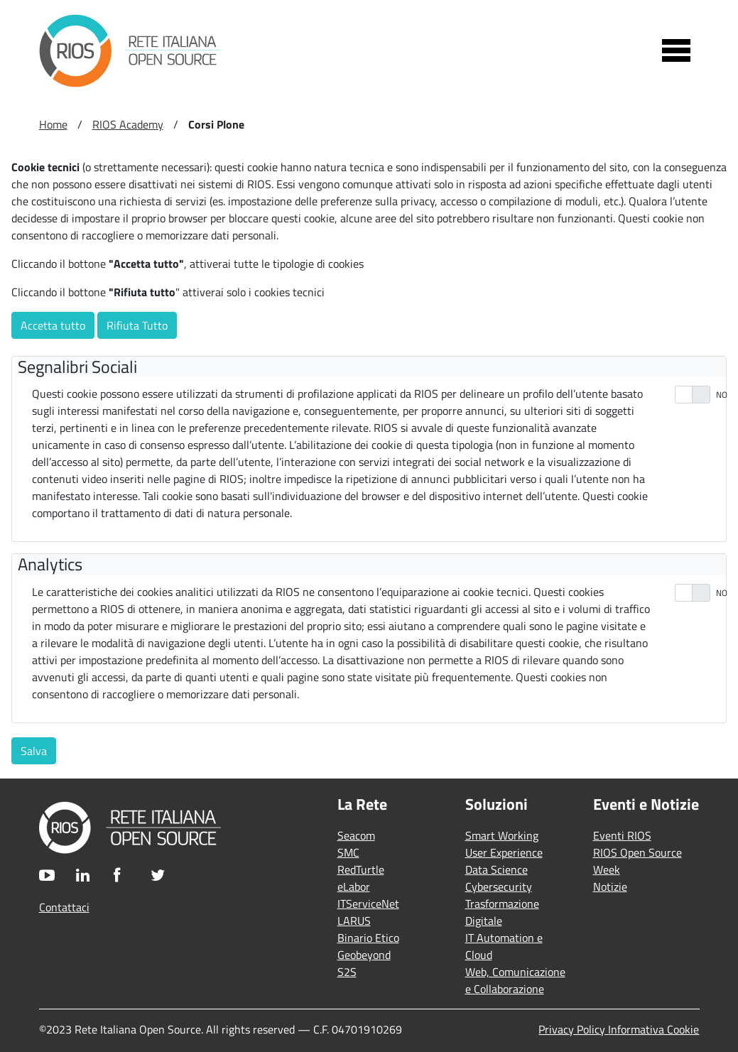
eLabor (353, 886)
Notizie (610, 886)
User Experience (504, 852)
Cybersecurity (498, 886)
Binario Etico (368, 937)
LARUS (354, 920)
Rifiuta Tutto (137, 325)
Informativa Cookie (653, 1029)
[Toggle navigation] (676, 50)
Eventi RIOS (622, 835)
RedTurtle (360, 869)
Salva (34, 750)
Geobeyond (364, 954)
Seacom (356, 835)
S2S (347, 971)
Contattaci (64, 907)
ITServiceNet (368, 903)
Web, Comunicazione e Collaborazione (515, 980)
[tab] (372, 367)
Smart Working (501, 835)
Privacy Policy (573, 1029)
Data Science (496, 869)
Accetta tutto (53, 325)
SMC (348, 852)
